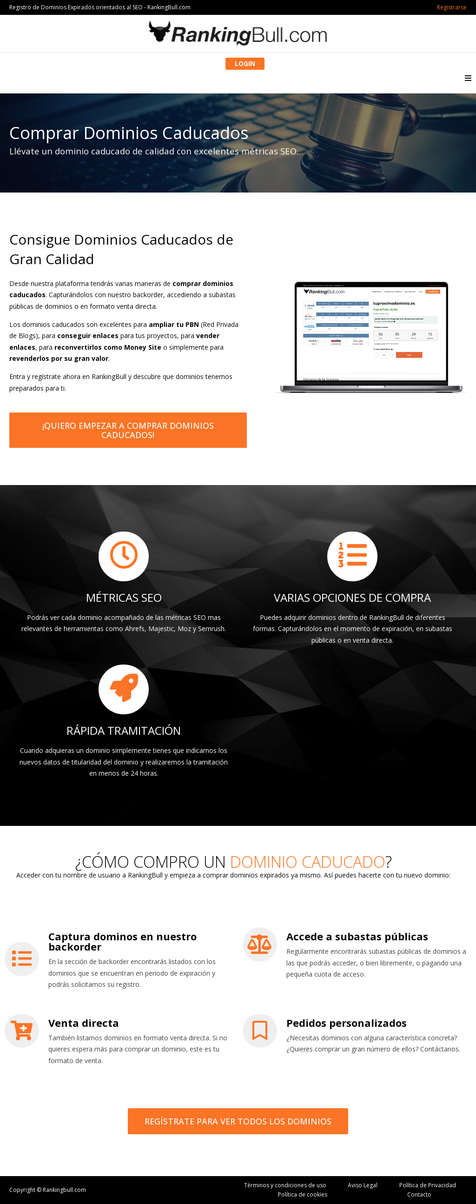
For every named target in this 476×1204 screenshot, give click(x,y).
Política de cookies (302, 1194)
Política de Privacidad (427, 1185)
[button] (468, 78)
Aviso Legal (362, 1185)
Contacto (419, 1194)
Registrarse (452, 7)
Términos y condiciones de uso (285, 1185)
